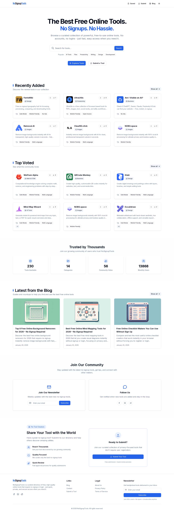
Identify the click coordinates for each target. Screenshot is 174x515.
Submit (142, 3)
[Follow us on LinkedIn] (125, 403)
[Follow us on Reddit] (131, 403)
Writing (93, 54)
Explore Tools (77, 63)
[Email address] (43, 403)
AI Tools (68, 54)
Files (75, 54)
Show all (155, 89)
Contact (69, 488)
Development (110, 54)
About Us (98, 485)
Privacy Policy (100, 488)
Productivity (84, 54)
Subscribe (65, 403)
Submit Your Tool (118, 457)
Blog (152, 3)
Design (100, 54)
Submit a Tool (97, 63)
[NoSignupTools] (19, 3)
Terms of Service (101, 491)
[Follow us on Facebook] (119, 403)
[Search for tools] (87, 48)
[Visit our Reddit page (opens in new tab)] (22, 494)
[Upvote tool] (54, 97)
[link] (36, 105)
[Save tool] (50, 97)
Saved (131, 3)
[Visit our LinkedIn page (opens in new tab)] (18, 494)
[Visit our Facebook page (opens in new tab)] (14, 494)
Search (119, 48)
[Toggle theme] (159, 4)
